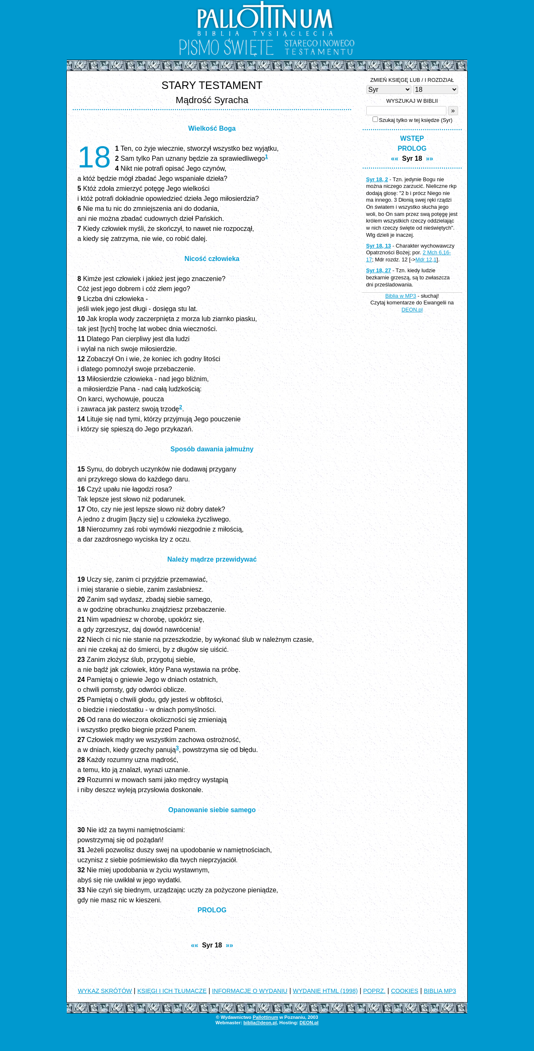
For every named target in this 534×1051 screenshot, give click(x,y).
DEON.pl (412, 309)
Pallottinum (265, 1017)
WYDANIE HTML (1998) (325, 991)
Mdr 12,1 (426, 259)
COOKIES (404, 991)
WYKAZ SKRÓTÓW (105, 991)
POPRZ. (374, 991)
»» (229, 945)
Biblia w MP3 (400, 296)
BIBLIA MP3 (440, 991)
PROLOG (212, 910)
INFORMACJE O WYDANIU (249, 991)
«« (194, 945)
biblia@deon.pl (260, 1022)
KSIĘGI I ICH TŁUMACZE (172, 991)
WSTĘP (412, 138)
